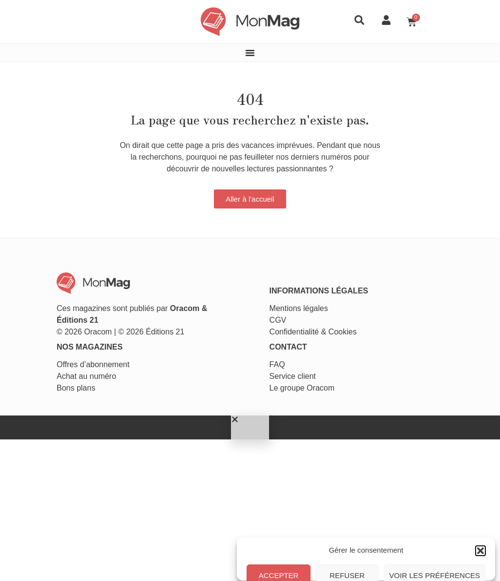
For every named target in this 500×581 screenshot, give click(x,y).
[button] (480, 459)
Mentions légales (301, 264)
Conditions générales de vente (392, 563)
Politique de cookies (322, 563)
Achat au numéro (54, 335)
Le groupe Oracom (304, 346)
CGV (281, 276)
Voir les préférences (434, 541)
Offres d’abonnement (61, 323)
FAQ (280, 323)
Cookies (346, 288)
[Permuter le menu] (250, 48)
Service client (295, 335)
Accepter (280, 541)
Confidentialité (297, 288)
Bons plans (44, 346)
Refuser (347, 541)
